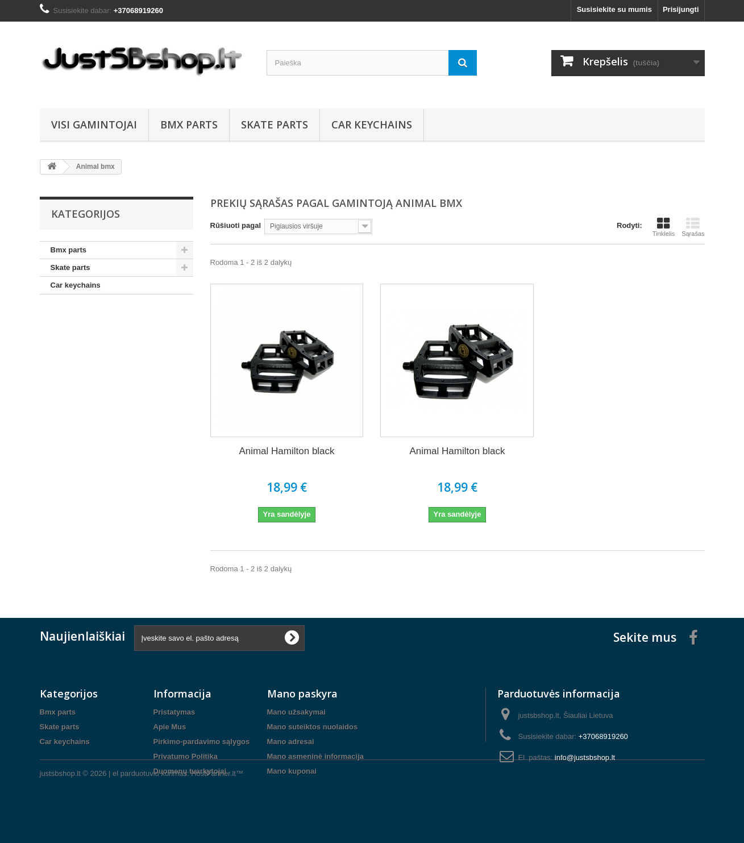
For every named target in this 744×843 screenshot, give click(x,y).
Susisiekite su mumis (614, 9)
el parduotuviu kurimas (150, 812)
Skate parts (274, 124)
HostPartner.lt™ (217, 812)
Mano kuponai (292, 771)
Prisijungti (681, 9)
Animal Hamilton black (286, 451)
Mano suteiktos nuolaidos (312, 726)
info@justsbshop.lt (585, 757)
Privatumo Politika (185, 756)
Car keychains (371, 124)
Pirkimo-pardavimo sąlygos (201, 741)
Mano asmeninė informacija (315, 756)
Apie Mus (169, 726)
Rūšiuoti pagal (235, 225)
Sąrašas (692, 227)
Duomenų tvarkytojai (190, 771)
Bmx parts (189, 124)
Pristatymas (174, 712)
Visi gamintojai (94, 124)
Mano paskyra (302, 693)
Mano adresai (290, 741)
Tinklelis (663, 227)
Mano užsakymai (296, 712)
